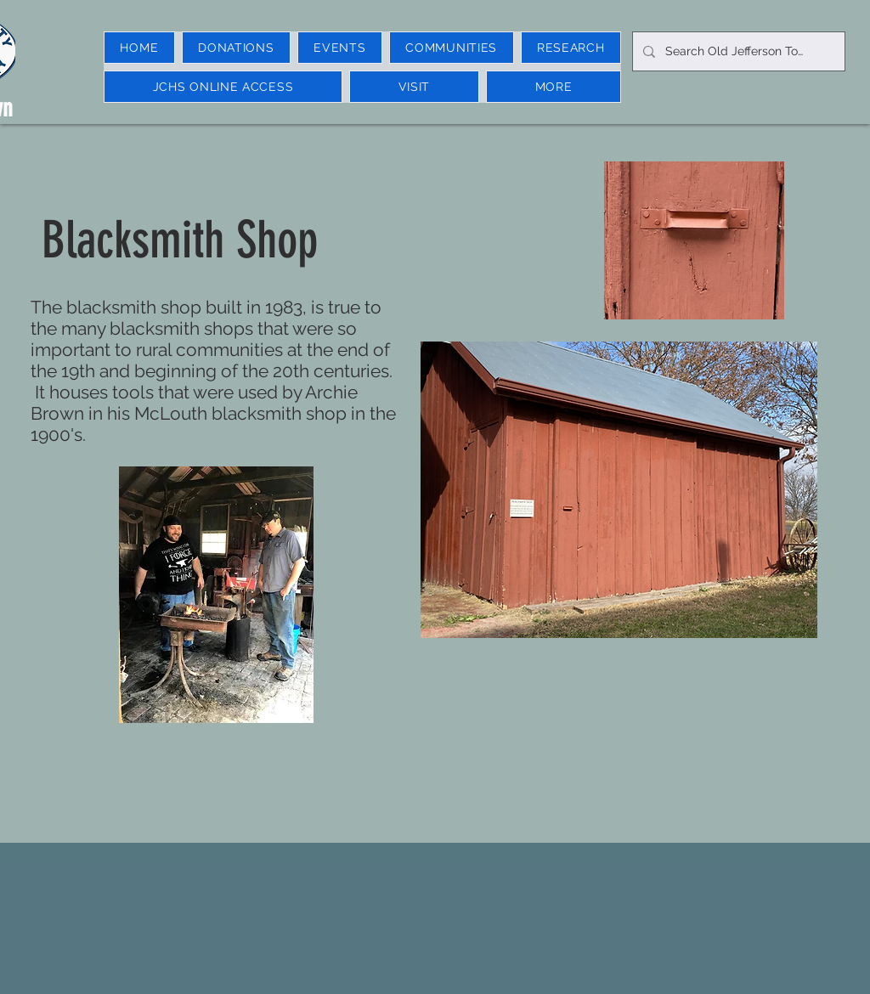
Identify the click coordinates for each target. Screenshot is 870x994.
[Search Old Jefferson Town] (737, 51)
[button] (339, 47)
